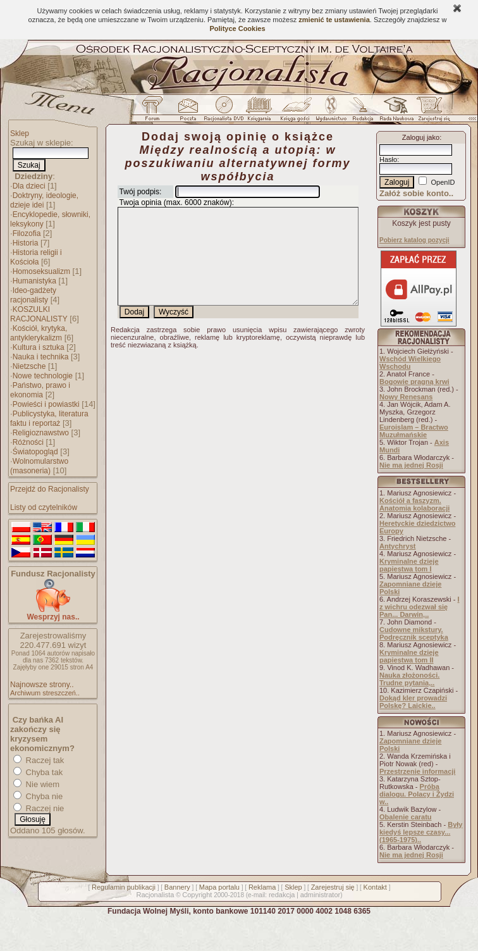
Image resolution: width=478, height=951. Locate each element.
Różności (28, 442)
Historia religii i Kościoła (36, 257)
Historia (26, 243)
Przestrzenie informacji (417, 771)
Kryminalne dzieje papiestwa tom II (409, 656)
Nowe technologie (43, 375)
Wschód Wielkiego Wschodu (410, 362)
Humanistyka (34, 281)
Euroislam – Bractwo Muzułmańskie (413, 430)
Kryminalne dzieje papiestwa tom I (409, 565)
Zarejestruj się (333, 887)
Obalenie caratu (405, 817)
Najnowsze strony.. (41, 684)
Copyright (197, 894)
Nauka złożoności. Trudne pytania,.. (409, 679)
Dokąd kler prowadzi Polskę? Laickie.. (413, 701)
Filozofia (27, 233)
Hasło (388, 159)
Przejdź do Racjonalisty (49, 489)
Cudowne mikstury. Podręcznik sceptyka (413, 633)
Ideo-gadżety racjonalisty (33, 295)
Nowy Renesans (405, 397)
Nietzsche (29, 366)
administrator (320, 894)
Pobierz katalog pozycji (414, 240)
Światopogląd (35, 451)
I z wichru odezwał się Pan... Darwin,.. (419, 606)
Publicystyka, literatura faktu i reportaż (49, 418)
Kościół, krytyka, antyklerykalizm (38, 333)
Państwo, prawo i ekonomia (40, 390)
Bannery (177, 887)
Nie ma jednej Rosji (411, 465)
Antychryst (397, 546)
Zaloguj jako (420, 137)
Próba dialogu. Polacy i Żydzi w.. (416, 794)
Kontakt (375, 887)
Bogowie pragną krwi (414, 381)
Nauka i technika (41, 356)
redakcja (282, 894)
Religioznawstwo (41, 432)
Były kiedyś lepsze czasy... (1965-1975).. (420, 832)
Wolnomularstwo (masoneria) (39, 466)
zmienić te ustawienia (333, 19)
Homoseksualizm (41, 271)
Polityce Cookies (237, 28)
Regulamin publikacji (124, 887)
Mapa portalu (219, 887)
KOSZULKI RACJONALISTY (39, 314)
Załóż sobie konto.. (416, 193)
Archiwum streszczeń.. (45, 693)
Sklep (19, 133)
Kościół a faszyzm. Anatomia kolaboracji (414, 504)
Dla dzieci (29, 186)
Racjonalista (155, 894)
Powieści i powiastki (46, 404)
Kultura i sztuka (38, 347)
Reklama (262, 887)
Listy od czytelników (43, 507)
